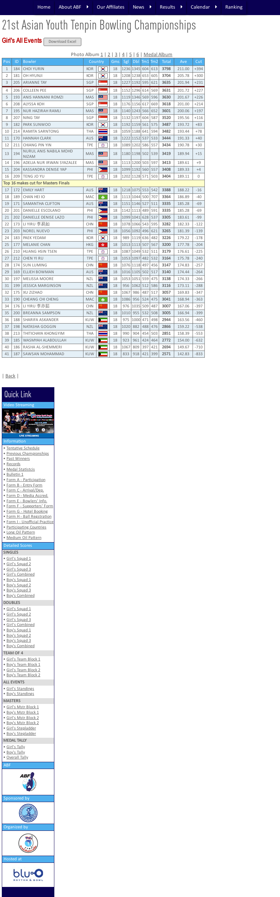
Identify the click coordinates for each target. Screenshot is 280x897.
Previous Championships (27, 454)
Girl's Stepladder (21, 728)
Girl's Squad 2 (18, 564)
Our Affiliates (111, 7)
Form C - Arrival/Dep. (25, 490)
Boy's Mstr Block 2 (22, 723)
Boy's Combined (20, 596)
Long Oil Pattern (20, 532)
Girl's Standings (20, 689)
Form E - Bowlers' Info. (26, 501)
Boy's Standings (20, 694)
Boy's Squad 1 (18, 580)
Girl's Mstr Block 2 (22, 718)
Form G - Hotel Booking (27, 511)
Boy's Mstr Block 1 (22, 712)
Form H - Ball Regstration (28, 516)
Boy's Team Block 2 (23, 675)
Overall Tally (17, 757)
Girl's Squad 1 (18, 559)
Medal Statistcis (20, 469)
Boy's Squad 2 (18, 585)
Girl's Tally (15, 747)
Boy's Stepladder (21, 734)
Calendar (204, 7)
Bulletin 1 (14, 474)
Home (43, 7)
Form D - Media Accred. (27, 496)
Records (13, 464)
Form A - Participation (25, 480)
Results (171, 7)
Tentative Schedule (23, 448)
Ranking (234, 7)
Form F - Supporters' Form (29, 506)
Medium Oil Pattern (23, 538)
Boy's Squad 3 (18, 590)
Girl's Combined (20, 574)
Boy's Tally (15, 752)
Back (10, 376)
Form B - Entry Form (24, 485)
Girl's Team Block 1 (23, 659)
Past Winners (18, 459)
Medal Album (158, 55)
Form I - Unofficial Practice (30, 522)
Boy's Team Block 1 (23, 665)
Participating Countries (26, 527)
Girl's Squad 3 (18, 569)
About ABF (74, 7)
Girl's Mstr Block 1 (22, 707)
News (142, 7)
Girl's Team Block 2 (23, 670)
